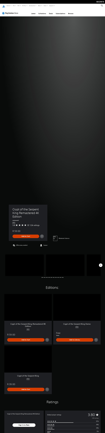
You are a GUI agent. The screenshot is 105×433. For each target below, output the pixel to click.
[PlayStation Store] (11, 11)
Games (8, 5)
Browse (70, 11)
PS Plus (24, 5)
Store (45, 5)
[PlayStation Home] (3, 6)
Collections (42, 11)
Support (51, 5)
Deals (51, 11)
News (39, 5)
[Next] (100, 263)
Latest (33, 11)
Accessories (32, 5)
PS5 (14, 5)
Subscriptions (60, 11)
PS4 (18, 5)
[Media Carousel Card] (24, 263)
